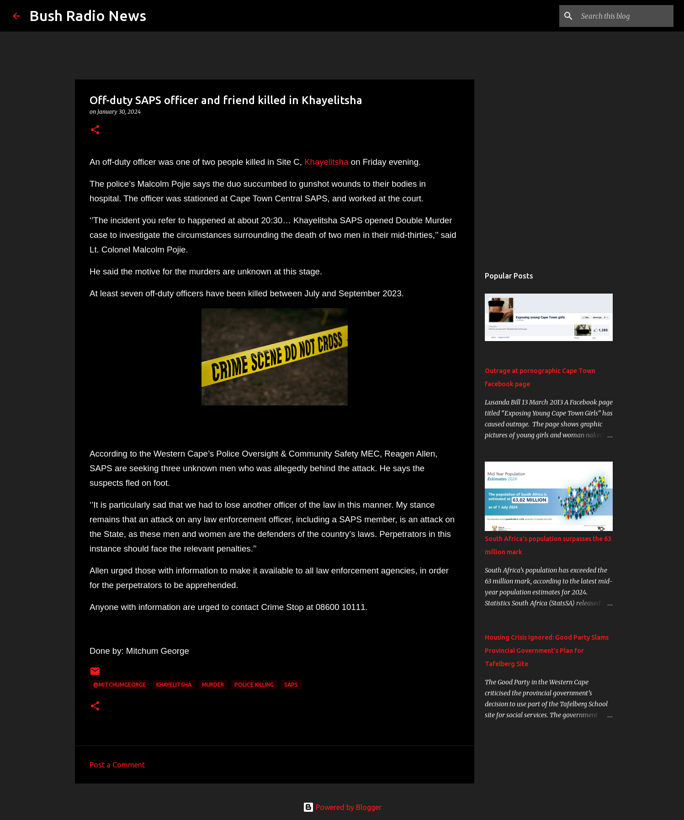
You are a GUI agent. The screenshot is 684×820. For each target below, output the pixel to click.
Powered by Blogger (342, 807)
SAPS (291, 685)
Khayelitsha (327, 162)
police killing (254, 685)
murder (213, 685)
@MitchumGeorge (119, 685)
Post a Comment (117, 765)
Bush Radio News (87, 15)
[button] (95, 130)
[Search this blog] (625, 16)
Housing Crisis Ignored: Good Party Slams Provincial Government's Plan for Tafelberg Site (547, 651)
